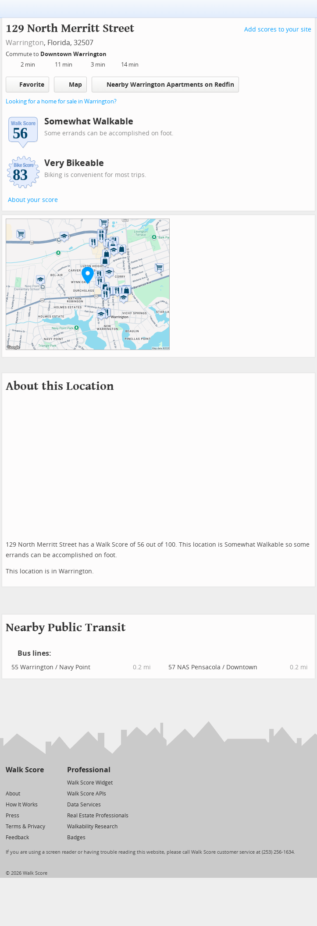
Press (12, 816)
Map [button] (70, 84)
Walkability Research (92, 827)
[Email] (38, 782)
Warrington (25, 43)
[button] (87, 275)
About (13, 794)
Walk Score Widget (90, 783)
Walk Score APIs (86, 794)
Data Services (84, 805)
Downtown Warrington (74, 54)
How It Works (22, 805)
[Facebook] (24, 782)
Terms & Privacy (25, 827)
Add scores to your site (277, 29)
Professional (88, 770)
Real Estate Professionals (97, 816)
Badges (76, 837)
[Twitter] (11, 782)
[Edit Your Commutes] (112, 53)
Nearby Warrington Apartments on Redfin (165, 84)
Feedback (17, 837)
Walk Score (25, 770)
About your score (33, 200)
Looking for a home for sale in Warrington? (61, 101)
